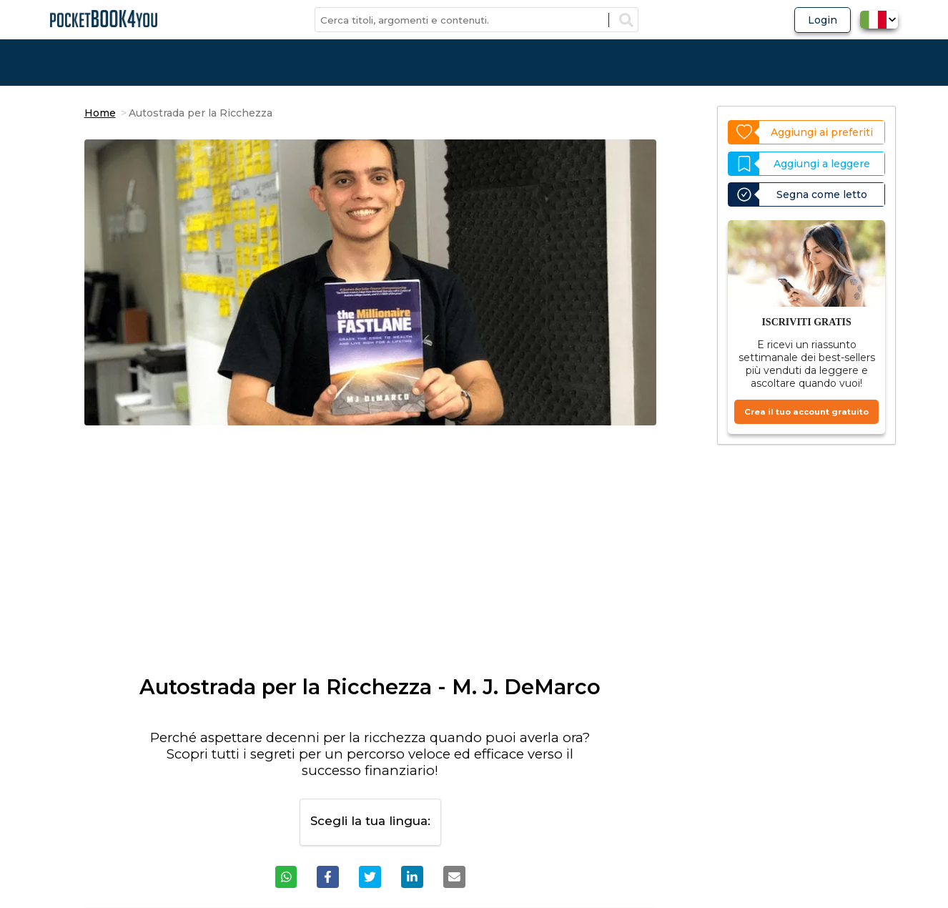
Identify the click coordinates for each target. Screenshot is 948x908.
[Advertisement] (370, 557)
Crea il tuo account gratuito (806, 412)
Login (822, 20)
